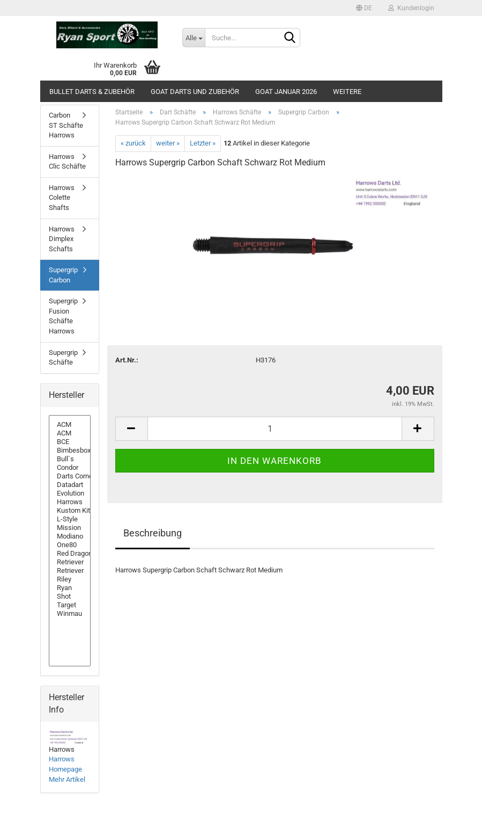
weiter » (168, 143)
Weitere (347, 92)
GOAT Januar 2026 (286, 92)
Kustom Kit (70, 510)
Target (70, 605)
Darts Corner (70, 476)
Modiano (70, 536)
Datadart (70, 485)
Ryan (70, 588)
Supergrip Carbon (63, 275)
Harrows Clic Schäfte (67, 161)
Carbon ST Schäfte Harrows (66, 125)
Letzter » (203, 143)
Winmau (70, 613)
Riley (70, 579)
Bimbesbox (70, 450)
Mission (70, 528)
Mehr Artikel (67, 779)
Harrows (70, 502)
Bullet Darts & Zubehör (92, 92)
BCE (70, 442)
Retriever (70, 562)
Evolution (70, 493)
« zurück (133, 143)
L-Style (70, 519)
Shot (70, 596)
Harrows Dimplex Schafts (62, 239)
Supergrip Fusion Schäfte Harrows (63, 316)
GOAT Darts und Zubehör (195, 92)
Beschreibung (152, 533)
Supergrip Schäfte (63, 357)
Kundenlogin (411, 8)
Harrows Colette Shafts (62, 198)
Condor (70, 467)
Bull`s (70, 459)
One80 (70, 545)
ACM (70, 424)
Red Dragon (70, 553)
